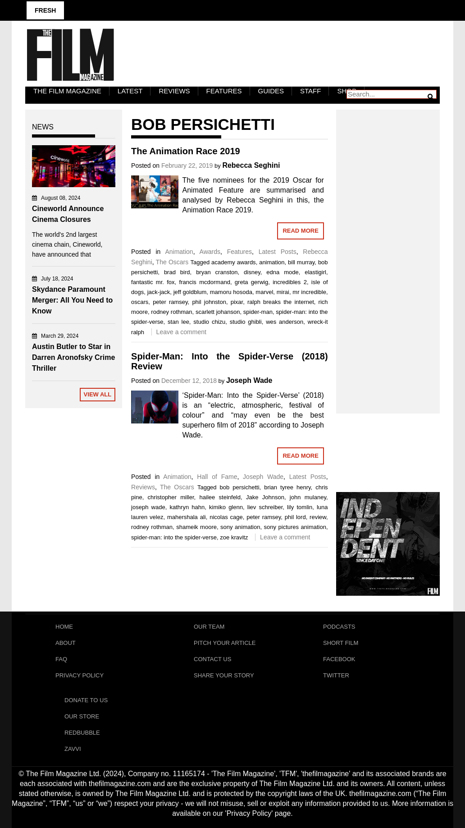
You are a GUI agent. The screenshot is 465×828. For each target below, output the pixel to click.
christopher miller (171, 497)
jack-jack (158, 292)
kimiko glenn (226, 507)
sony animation (240, 527)
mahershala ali (186, 517)
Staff (310, 91)
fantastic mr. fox (153, 282)
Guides (271, 91)
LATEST (130, 91)
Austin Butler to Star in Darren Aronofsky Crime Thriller (73, 357)
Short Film (340, 642)
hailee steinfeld (220, 497)
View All (98, 394)
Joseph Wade (249, 380)
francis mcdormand (204, 282)
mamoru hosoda (231, 292)
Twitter (336, 675)
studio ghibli (246, 321)
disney (252, 272)
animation (271, 262)
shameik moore (196, 527)
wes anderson (284, 321)
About (65, 642)
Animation (179, 251)
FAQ (61, 659)
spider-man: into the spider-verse (174, 537)
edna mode (282, 272)
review (318, 517)
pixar (237, 302)
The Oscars (172, 262)
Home (64, 626)
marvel (264, 292)
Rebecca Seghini (251, 165)
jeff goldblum (190, 292)
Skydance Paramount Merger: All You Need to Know (72, 300)
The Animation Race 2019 (185, 151)
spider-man (258, 311)
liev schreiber (265, 507)
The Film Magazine (67, 91)
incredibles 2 (290, 282)
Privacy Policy (79, 675)
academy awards (233, 262)
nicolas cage (226, 517)
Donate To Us (86, 700)
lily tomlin (299, 507)
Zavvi (72, 748)
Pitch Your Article (225, 642)
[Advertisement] (388, 251)
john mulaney (308, 497)
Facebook (339, 659)
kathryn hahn (187, 507)
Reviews (174, 91)
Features (224, 91)
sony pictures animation (295, 527)
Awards (210, 251)
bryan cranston (216, 272)
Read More (300, 230)
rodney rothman (171, 311)
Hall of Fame (217, 476)
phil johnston (209, 302)
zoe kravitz (234, 537)
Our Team (209, 626)
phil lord (295, 517)
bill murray (301, 262)
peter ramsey (170, 302)
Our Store (81, 716)
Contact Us (212, 659)
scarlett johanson (218, 311)
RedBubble (82, 732)
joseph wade (148, 507)
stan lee (178, 321)
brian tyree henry (287, 487)
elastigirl (315, 272)
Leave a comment (181, 332)
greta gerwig (251, 282)
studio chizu (209, 321)
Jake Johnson (265, 497)
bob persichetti (240, 487)
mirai (283, 292)
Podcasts (339, 626)
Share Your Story (224, 675)
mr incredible (309, 292)
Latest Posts (277, 251)
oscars (139, 302)
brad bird (177, 272)
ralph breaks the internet (280, 302)
